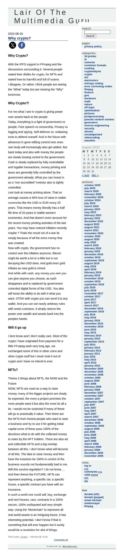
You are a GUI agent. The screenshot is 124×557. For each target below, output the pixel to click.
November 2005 (93, 455)
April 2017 (90, 302)
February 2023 (92, 215)
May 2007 (90, 410)
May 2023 (90, 212)
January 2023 (92, 218)
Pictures (89, 113)
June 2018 (90, 290)
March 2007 (91, 416)
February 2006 (92, 446)
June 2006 (90, 434)
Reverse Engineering (96, 125)
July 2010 (89, 356)
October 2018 (92, 281)
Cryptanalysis (92, 71)
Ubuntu (88, 131)
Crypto (24, 537)
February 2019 (92, 272)
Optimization (92, 110)
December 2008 (93, 371)
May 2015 (90, 332)
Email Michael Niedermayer (92, 502)
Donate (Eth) (91, 494)
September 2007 (94, 401)
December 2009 (93, 368)
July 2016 (89, 314)
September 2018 (94, 284)
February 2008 (92, 386)
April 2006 (90, 440)
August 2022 (91, 224)
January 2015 (92, 338)
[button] (12, 45)
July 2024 (89, 203)
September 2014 (94, 341)
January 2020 (92, 251)
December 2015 (93, 323)
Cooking (89, 68)
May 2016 (90, 317)
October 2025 (92, 185)
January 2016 (92, 320)
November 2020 (93, 233)
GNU (86, 95)
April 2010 (90, 362)
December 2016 (93, 308)
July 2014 (89, 344)
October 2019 (92, 257)
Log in (87, 465)
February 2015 (92, 335)
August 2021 (91, 227)
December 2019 (93, 254)
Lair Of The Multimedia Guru (52, 16)
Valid (91, 474)
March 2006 (91, 443)
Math (87, 101)
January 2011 (92, 353)
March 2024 (91, 206)
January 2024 (92, 209)
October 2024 (92, 200)
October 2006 (92, 422)
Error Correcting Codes (98, 86)
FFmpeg (88, 89)
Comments (93, 471)
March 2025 (91, 191)
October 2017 (92, 296)
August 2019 (91, 263)
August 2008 (91, 380)
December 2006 (93, 419)
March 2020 (91, 245)
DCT (86, 77)
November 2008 (93, 374)
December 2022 (93, 221)
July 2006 (89, 431)
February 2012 (92, 350)
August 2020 (91, 239)
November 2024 (93, 197)
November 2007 (93, 395)
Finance (88, 92)
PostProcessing (94, 116)
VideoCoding (92, 137)
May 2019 (90, 266)
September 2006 (94, 425)
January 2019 (92, 275)
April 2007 (90, 413)
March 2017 (91, 305)
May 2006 (90, 437)
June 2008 (90, 383)
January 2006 (92, 449)
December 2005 (93, 452)
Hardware (90, 98)
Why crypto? (19, 38)
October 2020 (92, 236)
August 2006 (91, 428)
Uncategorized (93, 134)
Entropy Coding (93, 83)
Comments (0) (61, 540)
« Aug (85, 175)
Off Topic (89, 107)
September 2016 (94, 311)
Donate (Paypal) (94, 497)
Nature (88, 104)
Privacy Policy (93, 46)
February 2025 (92, 194)
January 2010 (92, 365)
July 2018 (89, 287)
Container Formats (95, 65)
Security (89, 128)
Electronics (91, 80)
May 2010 (90, 359)
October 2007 (92, 398)
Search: (86, 28)
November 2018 (93, 278)
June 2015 (90, 329)
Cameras (89, 62)
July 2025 (89, 188)
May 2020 (90, 242)
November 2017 (93, 293)
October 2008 (92, 377)
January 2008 (92, 389)
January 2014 (92, 347)
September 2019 (94, 260)
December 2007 (93, 392)
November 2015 (93, 326)
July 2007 (89, 404)
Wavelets (89, 140)
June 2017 (90, 299)
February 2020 (92, 248)
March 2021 (91, 230)
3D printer (90, 56)
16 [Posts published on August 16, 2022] (88, 163)
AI (85, 59)
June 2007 (90, 407)
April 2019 (90, 269)
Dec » (95, 175)
